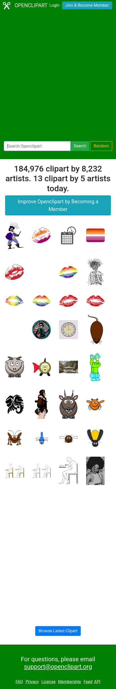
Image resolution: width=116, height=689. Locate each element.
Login (54, 5)
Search (80, 145)
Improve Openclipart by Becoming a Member (58, 205)
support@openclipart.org (58, 666)
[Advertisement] (58, 76)
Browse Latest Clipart (58, 630)
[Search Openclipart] (37, 146)
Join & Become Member (87, 5)
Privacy (32, 681)
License (48, 681)
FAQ (19, 681)
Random (101, 145)
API (97, 681)
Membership (69, 681)
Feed (88, 681)
